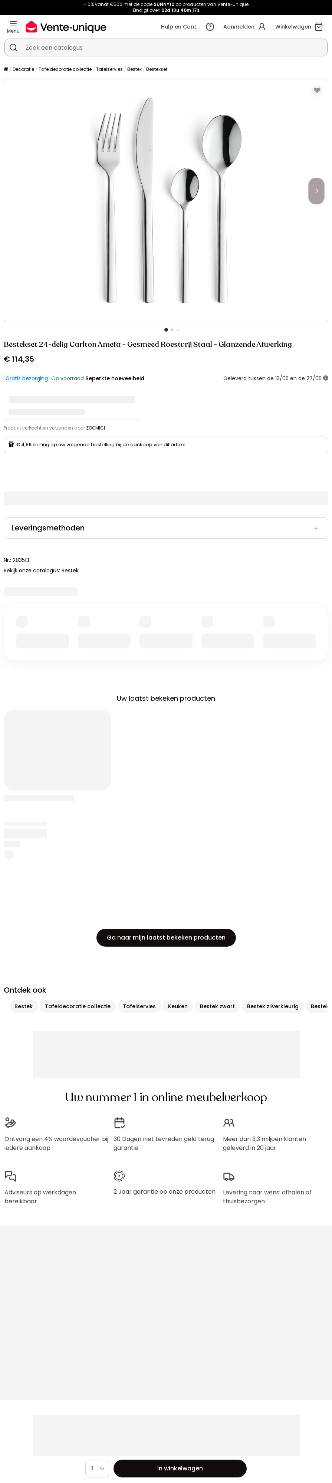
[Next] (316, 191)
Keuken (178, 1006)
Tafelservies (109, 69)
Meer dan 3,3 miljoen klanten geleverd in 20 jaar (264, 1143)
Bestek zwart (217, 1006)
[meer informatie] (325, 378)
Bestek (134, 69)
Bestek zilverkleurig (273, 1006)
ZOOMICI (95, 428)
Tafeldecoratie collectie (65, 69)
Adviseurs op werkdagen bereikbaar (40, 1197)
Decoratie (23, 69)
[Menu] (13, 23)
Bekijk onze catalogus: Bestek (41, 570)
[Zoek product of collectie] (13, 47)
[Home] (6, 69)
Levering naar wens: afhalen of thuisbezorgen (267, 1197)
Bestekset (156, 69)
